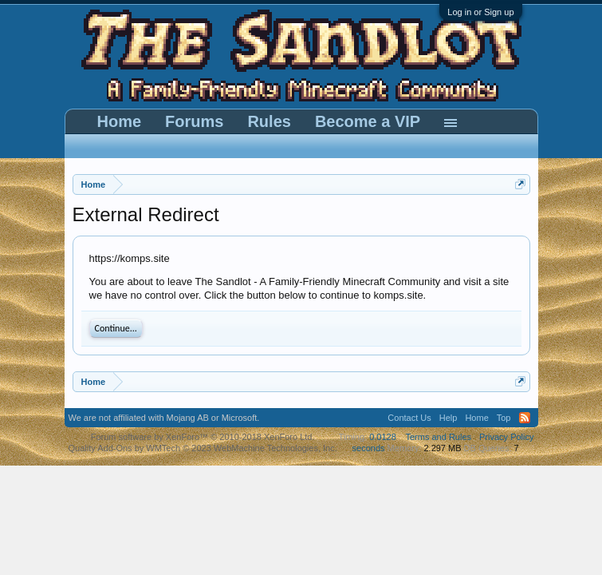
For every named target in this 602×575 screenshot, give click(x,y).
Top (504, 417)
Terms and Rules (438, 437)
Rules (268, 121)
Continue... (116, 328)
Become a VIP (367, 121)
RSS (524, 417)
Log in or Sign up (480, 12)
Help (448, 417)
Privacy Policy (506, 437)
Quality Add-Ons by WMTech (203, 448)
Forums (194, 121)
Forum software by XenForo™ (203, 437)
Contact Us (409, 417)
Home (119, 121)
